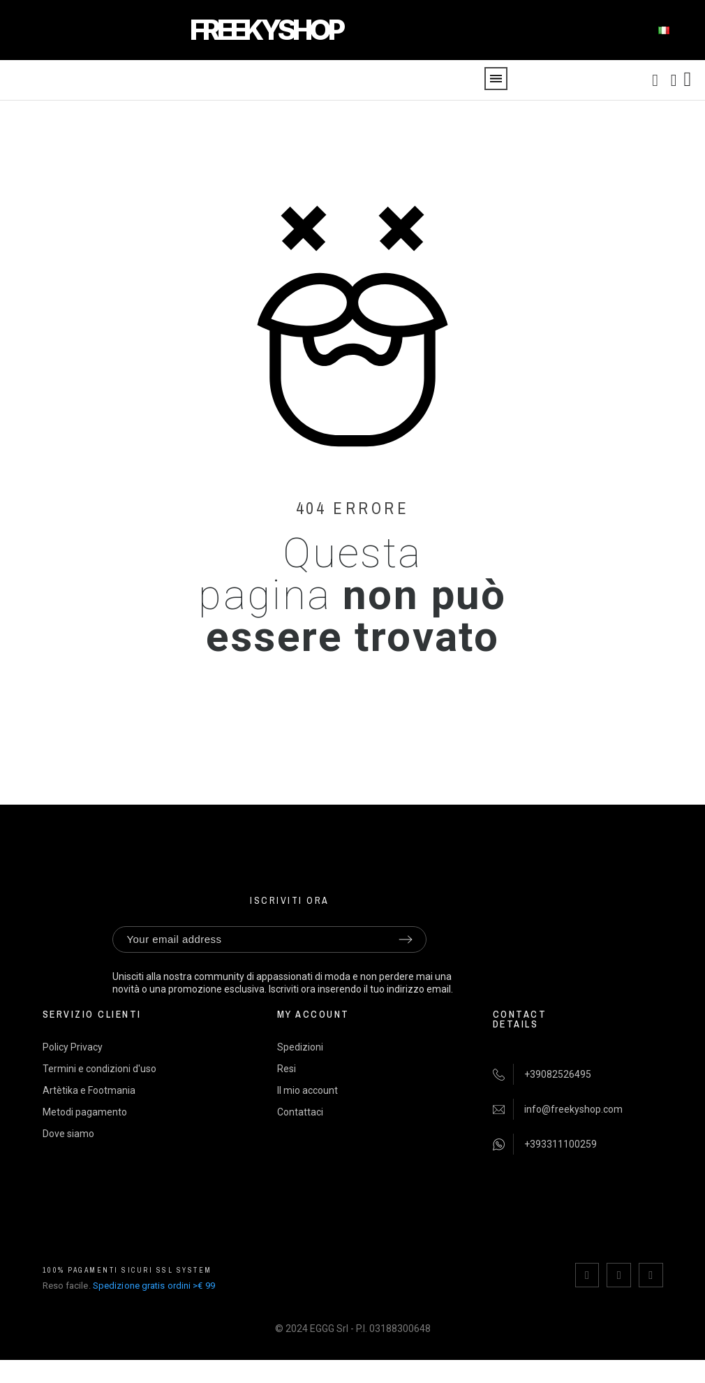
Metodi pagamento (85, 1112)
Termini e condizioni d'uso (99, 1068)
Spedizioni (300, 1047)
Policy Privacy (73, 1047)
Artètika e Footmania (89, 1090)
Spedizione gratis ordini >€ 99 (154, 1285)
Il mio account (307, 1090)
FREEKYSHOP (266, 30)
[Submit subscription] (406, 939)
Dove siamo (68, 1133)
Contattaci (300, 1112)
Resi (286, 1068)
